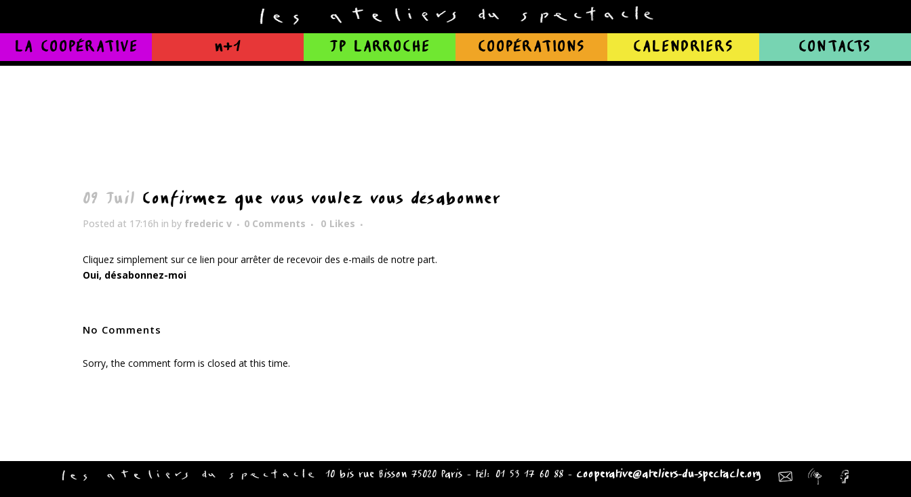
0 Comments (275, 223)
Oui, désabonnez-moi (134, 275)
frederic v (208, 223)
